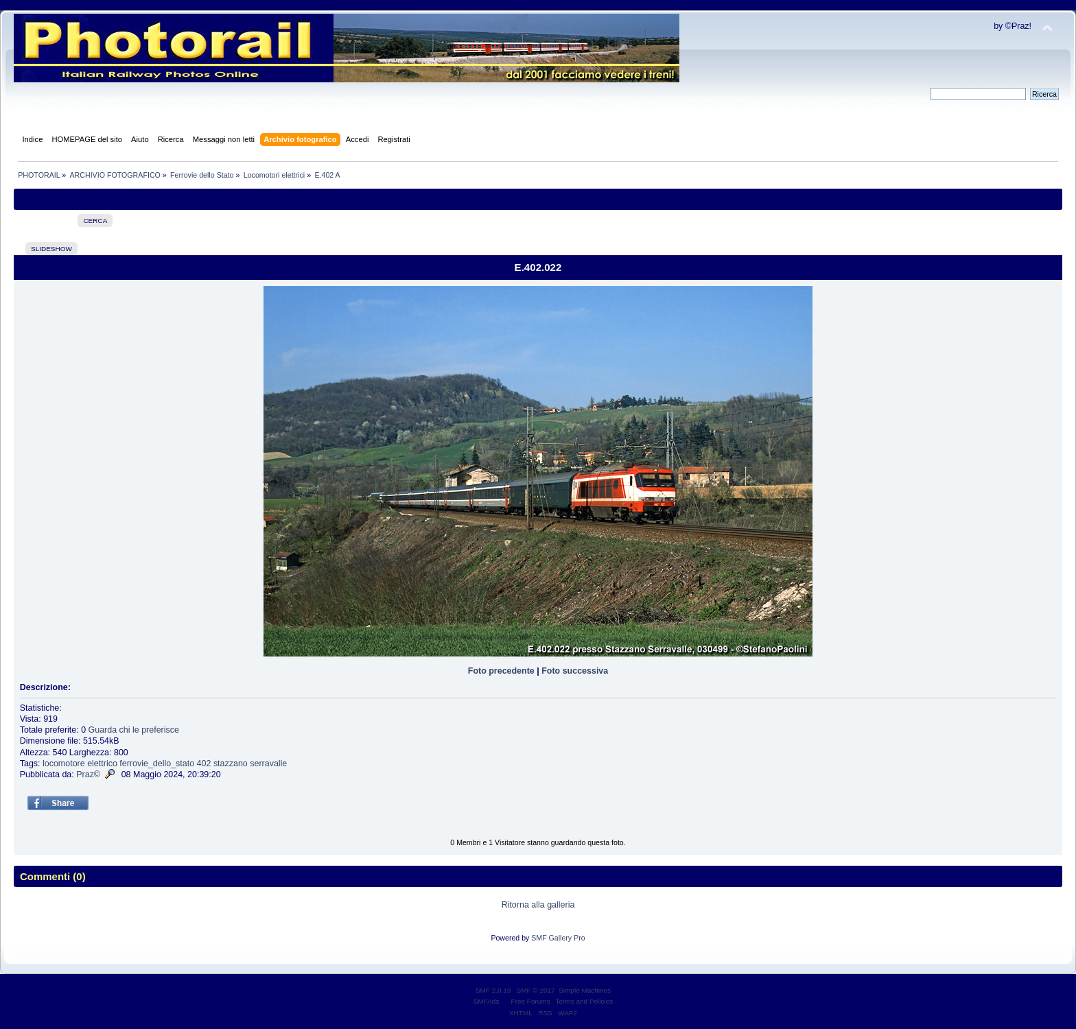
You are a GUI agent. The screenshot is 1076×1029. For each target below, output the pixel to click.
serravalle (268, 763)
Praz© (88, 774)
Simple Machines (585, 990)
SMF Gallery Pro (558, 938)
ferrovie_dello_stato (156, 763)
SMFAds (486, 1001)
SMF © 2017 (536, 990)
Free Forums (530, 1001)
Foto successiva (574, 671)
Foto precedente (501, 671)
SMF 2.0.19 (493, 990)
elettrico (102, 763)
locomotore (64, 763)
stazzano (230, 763)
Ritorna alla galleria (538, 905)
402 (204, 763)
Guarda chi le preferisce (134, 730)
